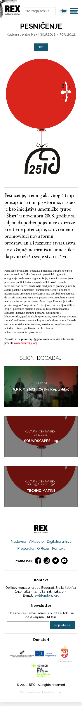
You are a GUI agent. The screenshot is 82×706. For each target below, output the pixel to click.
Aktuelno (36, 541)
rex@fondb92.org (46, 595)
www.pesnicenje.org (25, 342)
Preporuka (25, 548)
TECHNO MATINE (41, 491)
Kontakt (58, 548)
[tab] (41, 47)
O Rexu (43, 548)
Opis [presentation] (41, 47)
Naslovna (18, 541)
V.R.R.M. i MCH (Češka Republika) (41, 389)
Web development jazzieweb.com (41, 692)
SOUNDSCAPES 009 (41, 441)
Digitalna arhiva (59, 541)
